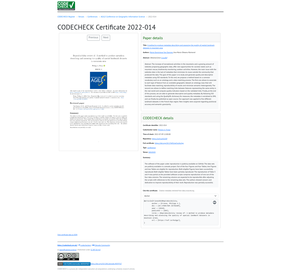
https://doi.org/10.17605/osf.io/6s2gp (169, 143)
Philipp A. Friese (164, 130)
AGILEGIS (152, 152)
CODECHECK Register (66, 16)
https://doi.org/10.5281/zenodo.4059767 (89, 264)
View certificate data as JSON (67, 235)
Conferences (92, 16)
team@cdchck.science (67, 250)
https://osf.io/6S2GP (159, 139)
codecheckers (85, 245)
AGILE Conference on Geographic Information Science (123, 16)
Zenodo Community (101, 245)
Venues (81, 16)
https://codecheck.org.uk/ (67, 245)
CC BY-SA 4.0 (95, 250)
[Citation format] (181, 196)
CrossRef (164, 58)
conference (151, 147)
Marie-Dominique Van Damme (161, 52)
